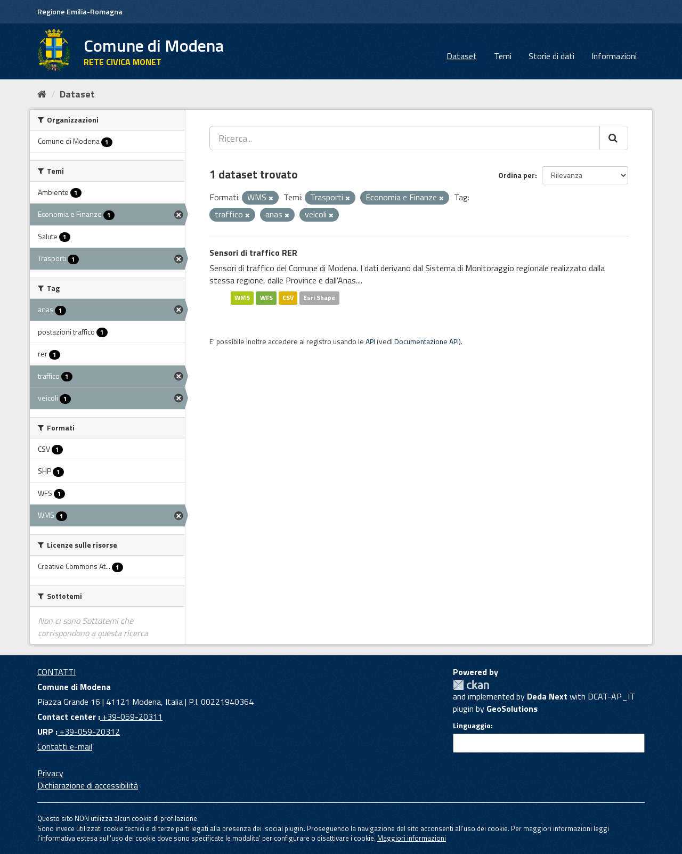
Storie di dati (551, 56)
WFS (266, 297)
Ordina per (516, 175)
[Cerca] (613, 138)
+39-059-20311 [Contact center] (131, 716)
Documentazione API (426, 341)
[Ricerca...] (404, 138)
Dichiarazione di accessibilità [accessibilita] (87, 785)
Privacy (50, 773)
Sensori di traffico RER (253, 252)
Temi (503, 56)
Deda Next (547, 696)
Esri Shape (319, 297)
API (370, 341)
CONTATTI (56, 671)
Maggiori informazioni (411, 838)
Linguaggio (472, 725)
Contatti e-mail (64, 746)
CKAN (471, 684)
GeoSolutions (512, 708)
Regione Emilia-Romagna (80, 11)
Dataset (461, 56)
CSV (288, 297)
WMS (242, 297)
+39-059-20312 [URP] (89, 731)
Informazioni (614, 56)
